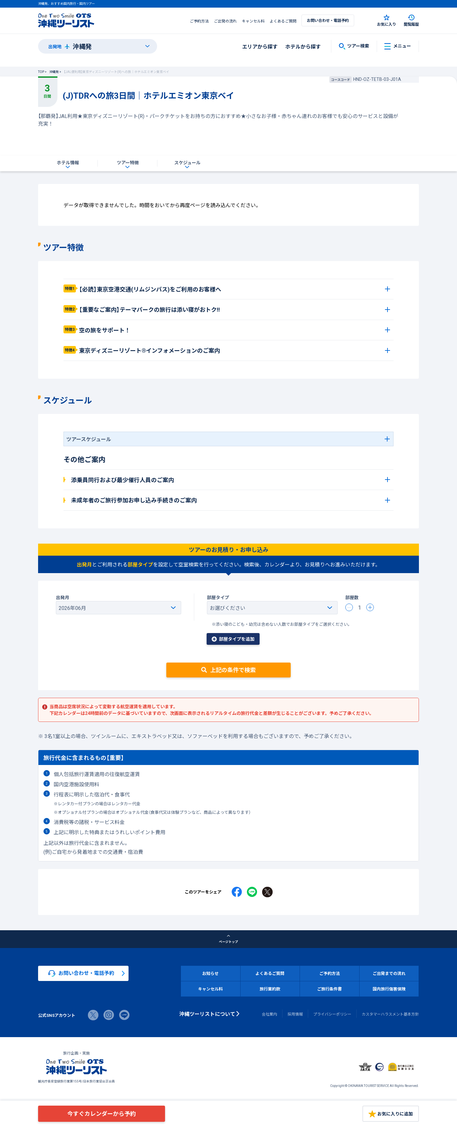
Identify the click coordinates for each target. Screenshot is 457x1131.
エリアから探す (260, 46)
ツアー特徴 (128, 162)
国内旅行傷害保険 (389, 989)
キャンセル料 (253, 21)
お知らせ (210, 973)
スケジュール (187, 162)
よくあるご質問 (283, 21)
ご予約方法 (199, 21)
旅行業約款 (270, 989)
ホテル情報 (68, 162)
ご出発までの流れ (389, 973)
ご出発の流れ (225, 21)
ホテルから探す (303, 46)
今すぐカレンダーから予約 (101, 1113)
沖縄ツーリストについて (207, 1013)
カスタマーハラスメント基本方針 (390, 1014)
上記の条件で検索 (228, 669)
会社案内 (269, 1014)
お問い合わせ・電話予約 (328, 20)
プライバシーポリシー (332, 1014)
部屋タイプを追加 (233, 639)
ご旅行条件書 (329, 989)
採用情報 (295, 1014)
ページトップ (228, 939)
